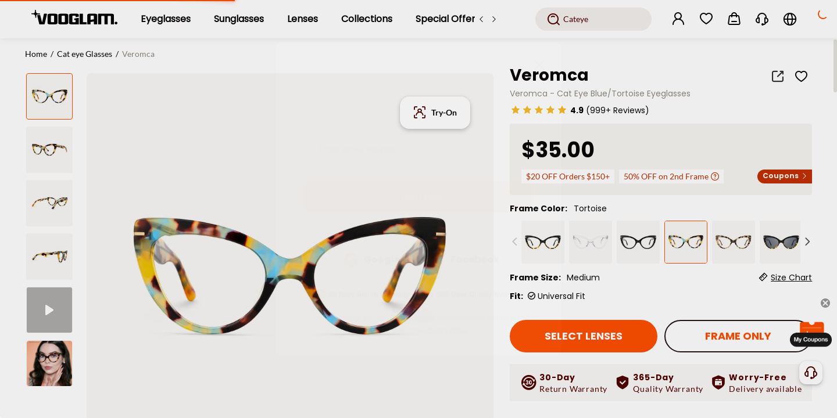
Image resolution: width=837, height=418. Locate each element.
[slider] (539, 110)
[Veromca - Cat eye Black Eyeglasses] (542, 242)
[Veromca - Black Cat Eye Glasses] (638, 242)
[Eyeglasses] (166, 19)
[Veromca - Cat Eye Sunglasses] (781, 242)
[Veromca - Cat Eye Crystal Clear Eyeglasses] (590, 242)
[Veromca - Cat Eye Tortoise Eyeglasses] (733, 242)
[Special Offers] (448, 19)
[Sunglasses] (239, 19)
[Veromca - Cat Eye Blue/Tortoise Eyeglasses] (686, 242)
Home (36, 54)
